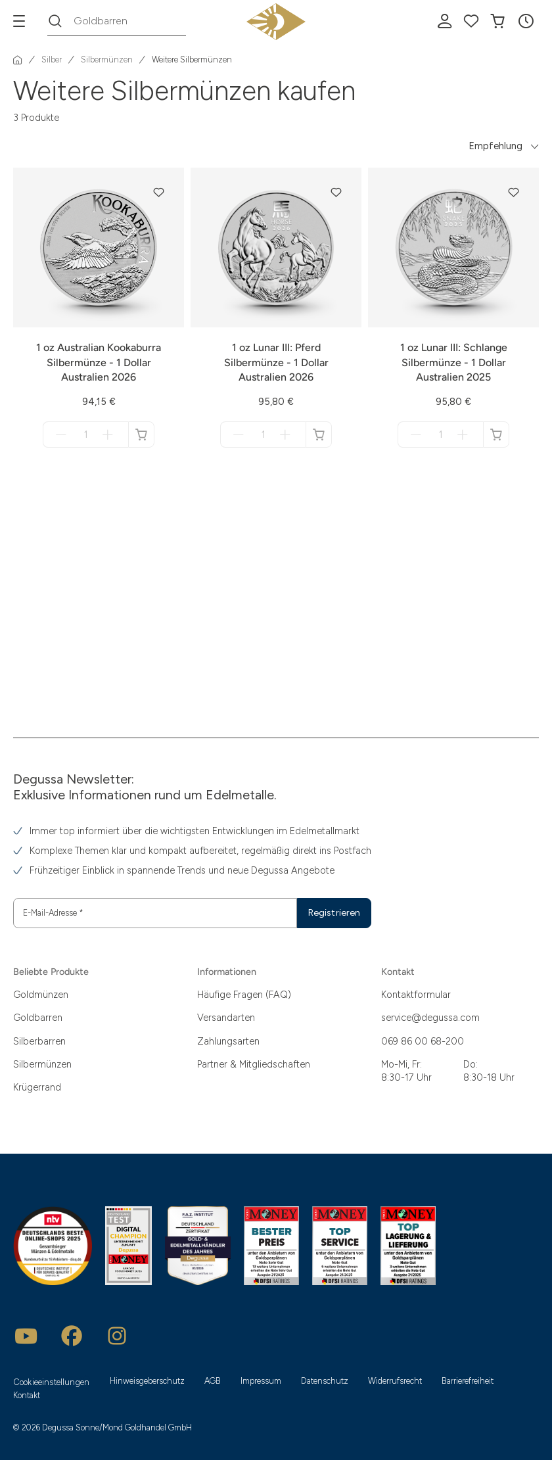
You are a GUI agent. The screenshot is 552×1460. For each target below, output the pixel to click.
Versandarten (226, 1018)
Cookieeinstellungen (51, 1382)
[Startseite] (17, 59)
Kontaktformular (416, 995)
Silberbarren (39, 1041)
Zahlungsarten (228, 1041)
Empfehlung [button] (495, 146)
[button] (526, 21)
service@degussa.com (430, 1018)
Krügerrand (37, 1087)
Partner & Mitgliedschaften (253, 1064)
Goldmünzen (40, 995)
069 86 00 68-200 (422, 1041)
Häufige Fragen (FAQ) (244, 995)
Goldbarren (37, 1018)
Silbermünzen (42, 1064)
